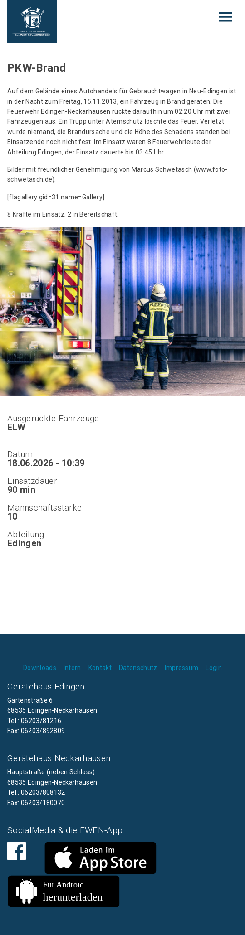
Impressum (182, 667)
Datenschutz (138, 667)
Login (214, 667)
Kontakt (100, 667)
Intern (72, 667)
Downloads (39, 667)
